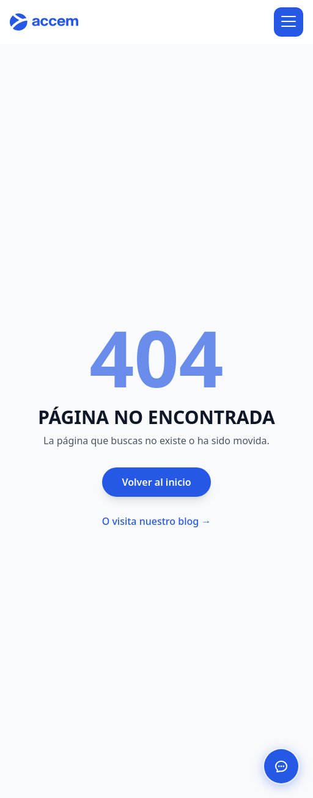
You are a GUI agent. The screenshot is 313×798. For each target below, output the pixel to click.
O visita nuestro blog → (157, 521)
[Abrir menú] (288, 22)
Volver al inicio (156, 482)
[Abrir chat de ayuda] (281, 766)
